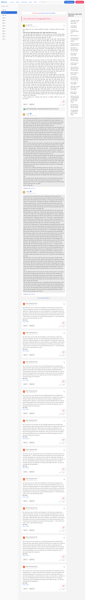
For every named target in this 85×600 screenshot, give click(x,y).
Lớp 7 (3, 23)
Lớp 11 (4, 12)
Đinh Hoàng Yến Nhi (31, 303)
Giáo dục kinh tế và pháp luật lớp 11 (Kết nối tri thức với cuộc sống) (74, 99)
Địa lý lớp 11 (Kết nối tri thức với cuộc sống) (75, 88)
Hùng (27, 114)
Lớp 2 (3, 36)
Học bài (12, 2)
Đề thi (30, 2)
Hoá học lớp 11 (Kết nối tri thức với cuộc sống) (74, 59)
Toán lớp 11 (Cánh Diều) (73, 26)
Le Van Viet (29, 25)
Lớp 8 (3, 20)
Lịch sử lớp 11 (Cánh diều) (74, 83)
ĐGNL (35, 2)
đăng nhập (42, 18)
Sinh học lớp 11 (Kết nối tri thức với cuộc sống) (74, 68)
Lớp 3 (3, 33)
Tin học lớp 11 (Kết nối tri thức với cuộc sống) (74, 106)
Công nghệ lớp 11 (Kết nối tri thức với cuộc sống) (74, 112)
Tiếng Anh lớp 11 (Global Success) (75, 44)
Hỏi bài (17, 2)
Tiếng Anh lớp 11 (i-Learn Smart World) (75, 39)
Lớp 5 (3, 28)
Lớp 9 (3, 18)
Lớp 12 (4, 10)
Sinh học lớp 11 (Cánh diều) (74, 73)
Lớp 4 (3, 31)
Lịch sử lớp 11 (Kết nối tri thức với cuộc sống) (74, 78)
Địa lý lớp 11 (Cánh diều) (73, 92)
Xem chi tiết (26, 321)
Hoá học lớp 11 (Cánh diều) (74, 63)
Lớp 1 (3, 39)
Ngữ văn (32, 104)
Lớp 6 (3, 25)
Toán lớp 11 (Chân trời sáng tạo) (74, 31)
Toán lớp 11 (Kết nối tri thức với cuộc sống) (74, 22)
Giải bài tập (24, 2)
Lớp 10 (4, 15)
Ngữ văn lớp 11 (74, 35)
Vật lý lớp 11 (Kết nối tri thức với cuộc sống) (74, 49)
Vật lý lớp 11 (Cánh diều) (73, 54)
